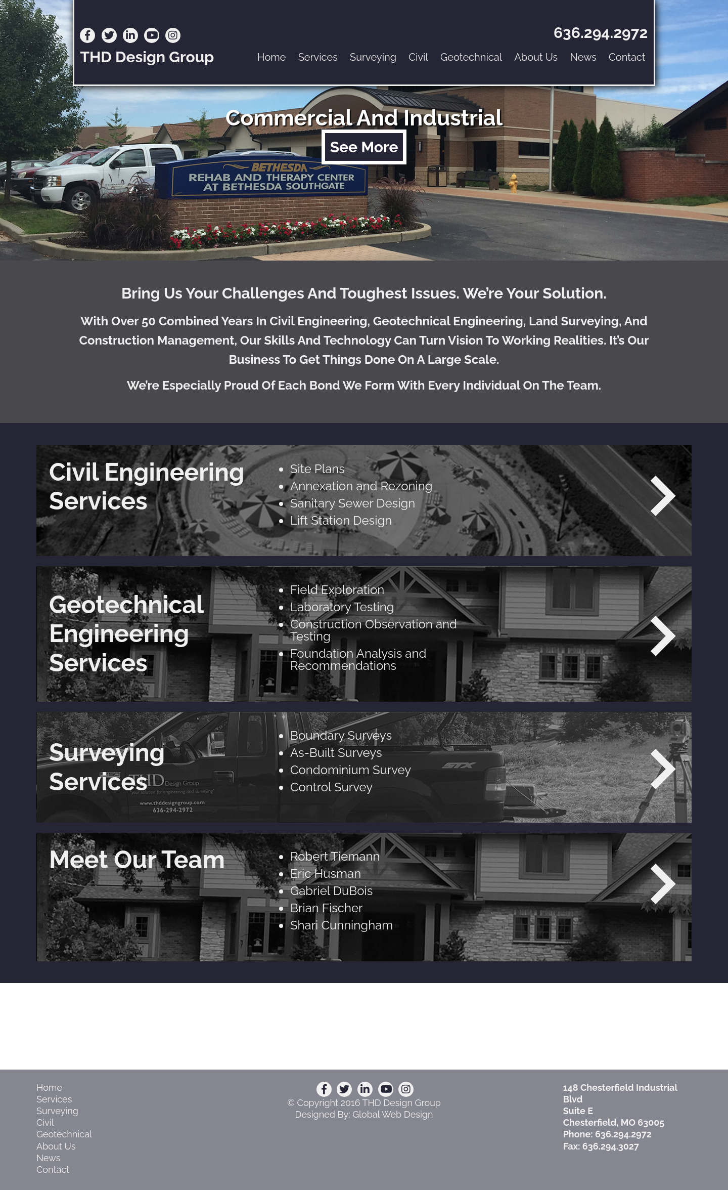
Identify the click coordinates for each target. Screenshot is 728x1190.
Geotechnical (471, 57)
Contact (627, 57)
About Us (536, 57)
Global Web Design (392, 1114)
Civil (418, 57)
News (583, 57)
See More (364, 147)
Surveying (373, 57)
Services (318, 57)
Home (271, 57)
